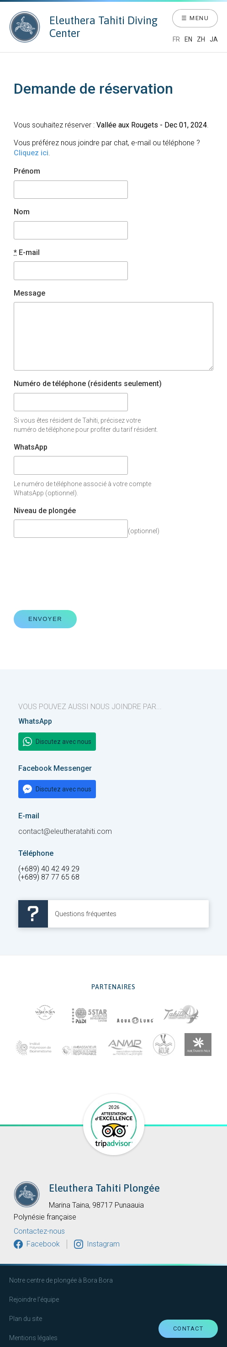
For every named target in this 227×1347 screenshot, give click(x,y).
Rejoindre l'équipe (34, 1299)
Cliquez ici (31, 152)
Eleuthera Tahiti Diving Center (83, 27)
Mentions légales (33, 1338)
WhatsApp (31, 447)
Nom (22, 212)
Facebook (43, 1244)
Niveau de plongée (45, 511)
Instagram (103, 1244)
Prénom (27, 171)
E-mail (27, 253)
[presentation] (83, 574)
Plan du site (25, 1318)
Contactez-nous (39, 1231)
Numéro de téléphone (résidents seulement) (88, 384)
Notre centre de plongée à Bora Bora (61, 1280)
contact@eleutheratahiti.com (65, 831)
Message (29, 293)
